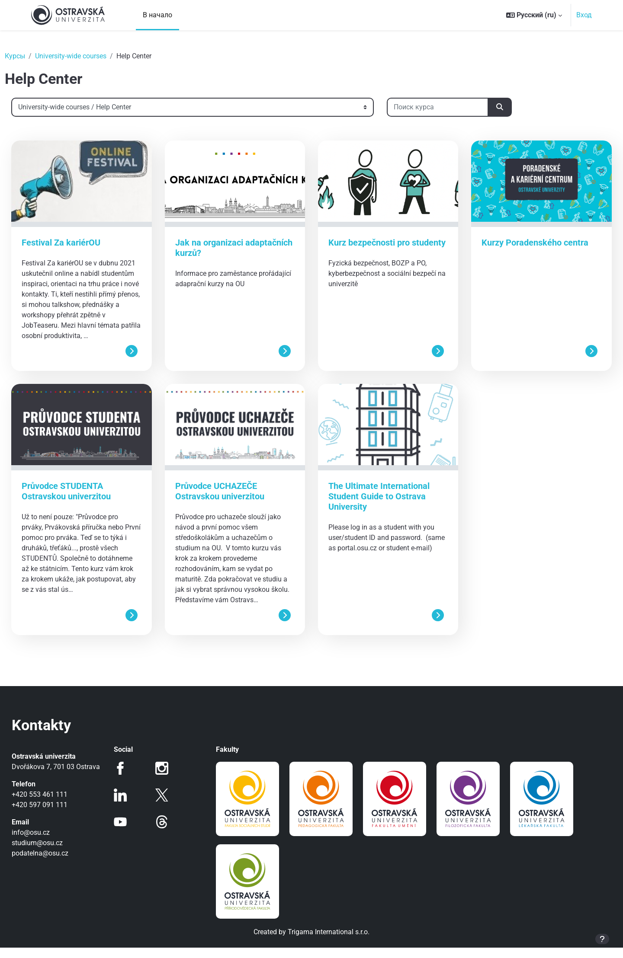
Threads (168, 832)
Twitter (168, 805)
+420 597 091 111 (59, 825)
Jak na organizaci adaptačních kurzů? (222, 247)
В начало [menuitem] (157, 15)
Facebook (133, 778)
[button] (534, 15)
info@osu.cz (50, 853)
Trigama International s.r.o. (328, 942)
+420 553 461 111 (59, 815)
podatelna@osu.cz (59, 874)
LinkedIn (133, 805)
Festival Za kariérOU (80, 242)
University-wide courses (90, 56)
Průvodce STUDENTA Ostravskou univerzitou (85, 501)
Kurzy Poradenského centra (525, 242)
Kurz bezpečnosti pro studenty (369, 247)
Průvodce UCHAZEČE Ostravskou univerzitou (229, 501)
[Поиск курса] (457, 107)
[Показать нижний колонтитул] (602, 939)
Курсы (34, 56)
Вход (584, 15)
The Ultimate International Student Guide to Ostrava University (379, 506)
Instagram (168, 778)
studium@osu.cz (56, 863)
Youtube (133, 832)
